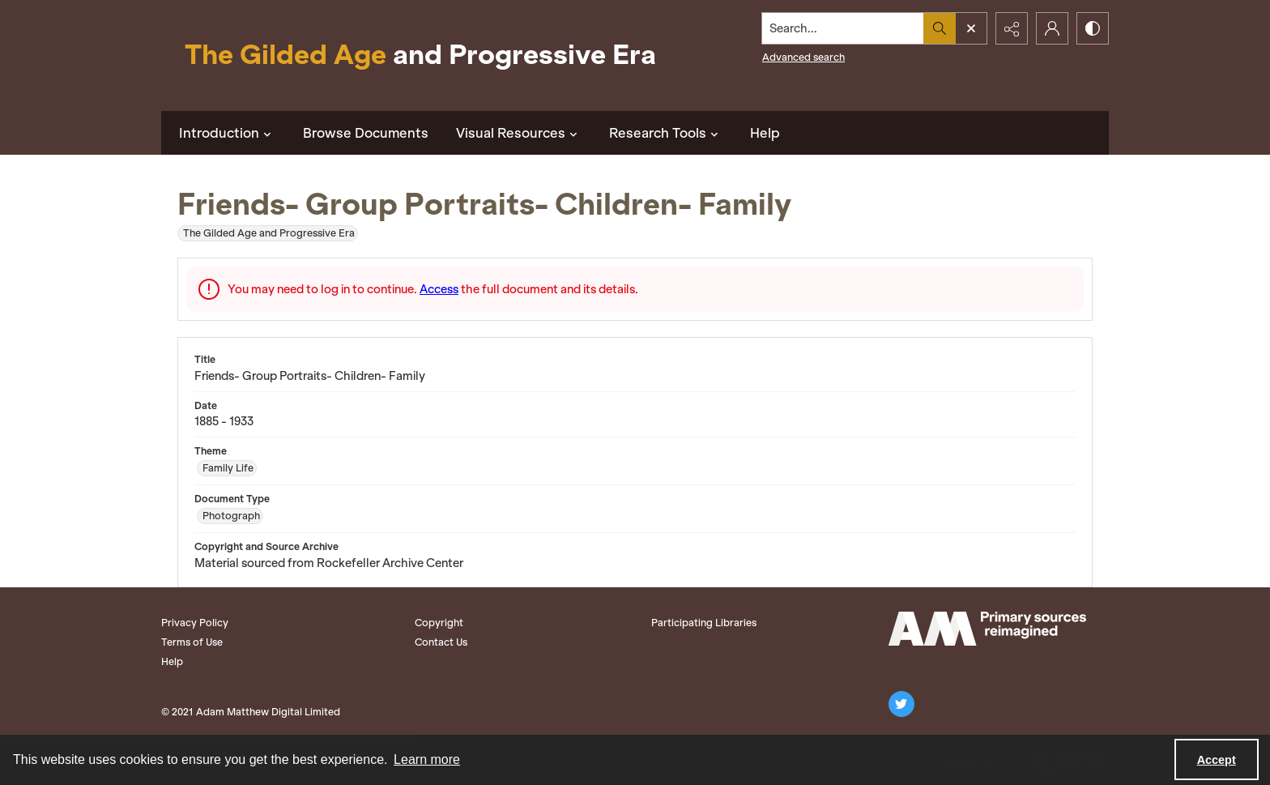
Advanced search (803, 57)
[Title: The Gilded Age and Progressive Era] (420, 55)
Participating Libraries (703, 622)
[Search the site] (843, 28)
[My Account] (1052, 28)
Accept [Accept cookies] (1216, 759)
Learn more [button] (427, 759)
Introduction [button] (227, 133)
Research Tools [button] (665, 133)
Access (439, 289)
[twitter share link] (901, 704)
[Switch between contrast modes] (1092, 28)
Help (765, 133)
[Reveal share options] (1011, 28)
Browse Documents (365, 133)
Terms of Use (192, 642)
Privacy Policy (194, 622)
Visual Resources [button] (519, 133)
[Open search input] (971, 28)
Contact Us (441, 642)
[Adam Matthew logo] (987, 629)
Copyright (439, 622)
